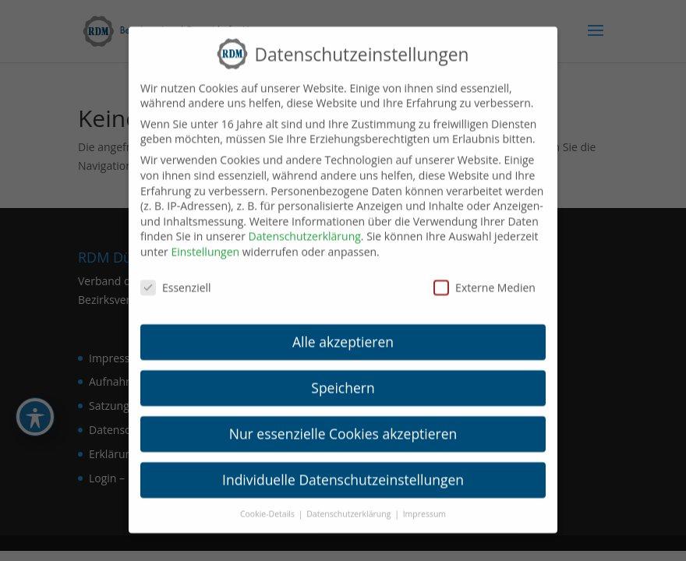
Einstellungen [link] (205, 242)
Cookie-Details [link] (268, 504)
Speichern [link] (342, 378)
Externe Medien (484, 277)
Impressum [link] (424, 504)
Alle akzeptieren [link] (343, 332)
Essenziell (175, 277)
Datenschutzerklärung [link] (305, 226)
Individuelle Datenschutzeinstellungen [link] (343, 469)
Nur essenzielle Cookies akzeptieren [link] (343, 424)
